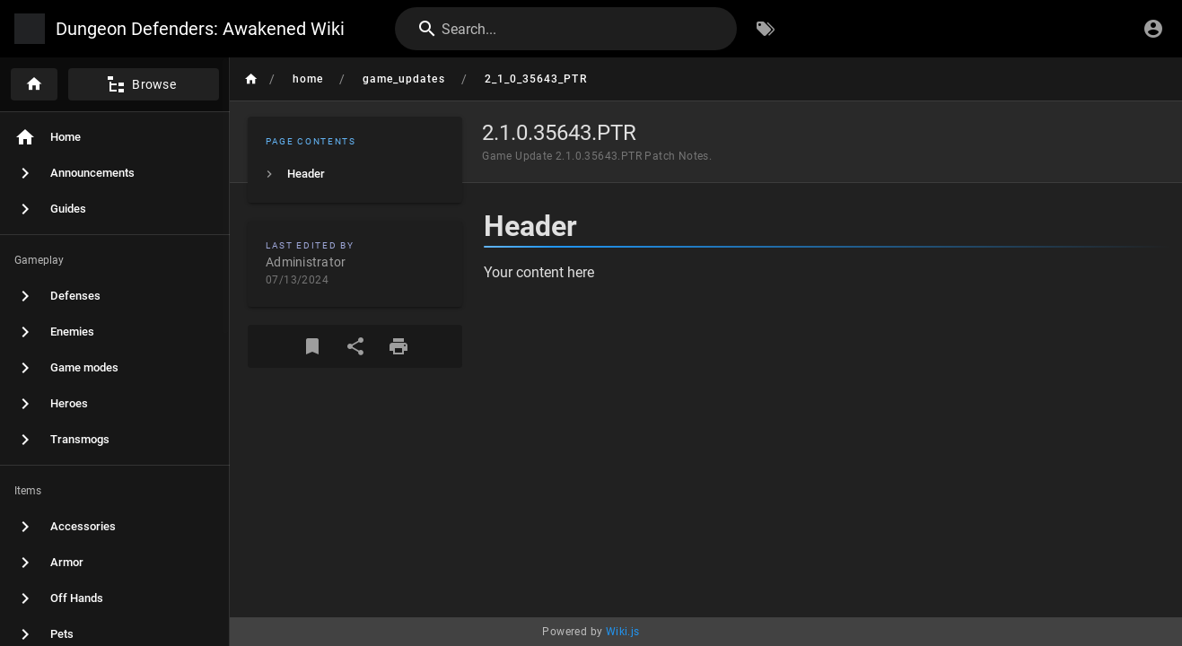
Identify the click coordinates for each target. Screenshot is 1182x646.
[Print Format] (398, 346)
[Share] (355, 346)
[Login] (1153, 28)
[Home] (34, 84)
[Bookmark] (312, 346)
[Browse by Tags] (765, 28)
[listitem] (355, 174)
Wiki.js (623, 631)
